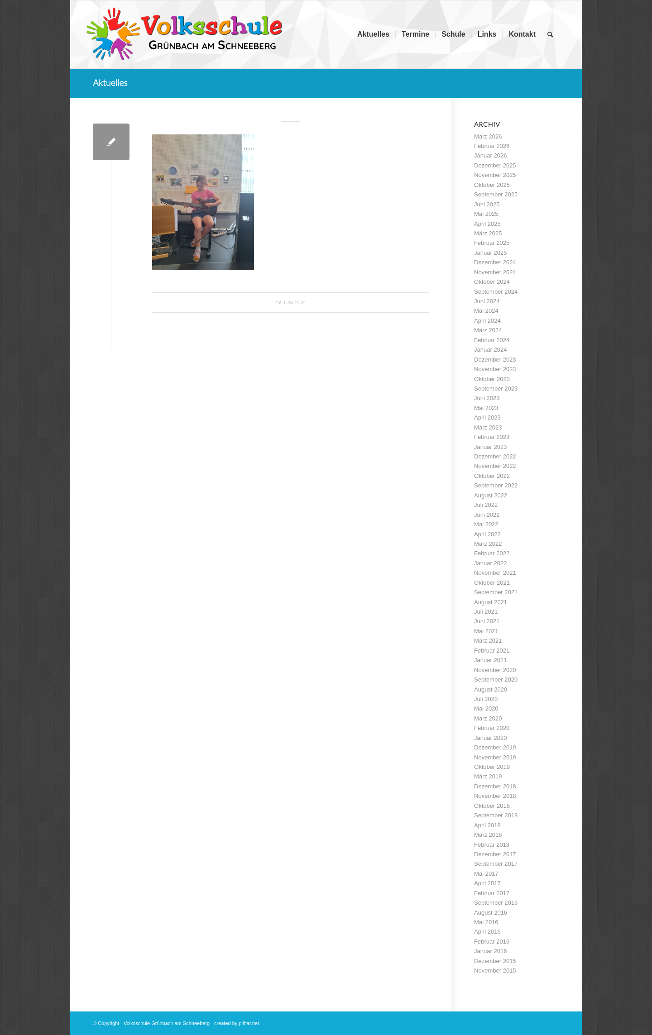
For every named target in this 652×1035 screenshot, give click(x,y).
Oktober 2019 (492, 766)
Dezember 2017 (495, 854)
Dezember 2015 (495, 961)
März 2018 (488, 834)
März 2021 (488, 640)
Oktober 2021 (492, 582)
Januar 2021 (490, 660)
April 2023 (487, 417)
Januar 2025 (490, 252)
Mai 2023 (486, 408)
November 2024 (495, 272)
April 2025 (487, 223)
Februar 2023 (491, 437)
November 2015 (495, 970)
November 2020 (495, 670)
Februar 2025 (491, 242)
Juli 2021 (486, 611)
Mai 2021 (486, 631)
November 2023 (495, 369)
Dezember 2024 (495, 262)
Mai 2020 (486, 708)
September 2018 (496, 815)
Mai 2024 (486, 310)
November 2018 (495, 795)
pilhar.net (249, 1023)
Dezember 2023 (495, 359)
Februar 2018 (491, 844)
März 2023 (488, 427)
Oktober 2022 (492, 475)
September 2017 (496, 863)
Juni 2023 (486, 398)
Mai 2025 (486, 213)
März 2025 (488, 233)
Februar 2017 (491, 893)
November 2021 (495, 572)
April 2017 (487, 883)
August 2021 (490, 602)
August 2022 (490, 495)
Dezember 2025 (495, 165)
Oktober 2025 (492, 184)
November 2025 (495, 175)
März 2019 (488, 776)
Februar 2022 (491, 553)
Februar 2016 (491, 941)
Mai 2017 (486, 873)
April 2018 (487, 825)
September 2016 (496, 902)
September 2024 (496, 291)
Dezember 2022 (495, 456)
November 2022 (495, 466)
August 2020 (490, 689)
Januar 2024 (490, 349)
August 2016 (490, 912)
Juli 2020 (486, 699)
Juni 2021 (486, 621)
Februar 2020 (491, 728)
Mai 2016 (486, 922)
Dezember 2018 (495, 786)
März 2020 (488, 718)
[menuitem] (373, 34)
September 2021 (496, 592)
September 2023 (496, 388)
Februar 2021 (491, 650)
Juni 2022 (486, 514)
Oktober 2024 (492, 281)
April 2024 (487, 320)
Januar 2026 (490, 155)
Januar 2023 (490, 447)
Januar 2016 (490, 951)
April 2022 (487, 534)
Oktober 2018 (492, 805)
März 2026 (488, 136)
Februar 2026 (491, 146)
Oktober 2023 (492, 379)
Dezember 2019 (495, 747)
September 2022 (496, 485)
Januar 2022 (490, 563)
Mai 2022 (486, 524)
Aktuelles (110, 82)
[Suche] (550, 34)
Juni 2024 (486, 301)
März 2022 (488, 543)
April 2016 (487, 931)
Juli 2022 (486, 504)
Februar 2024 (491, 340)
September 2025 (496, 194)
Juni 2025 (486, 204)
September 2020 (496, 679)
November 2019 (495, 757)
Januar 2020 (490, 738)
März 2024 (488, 330)
